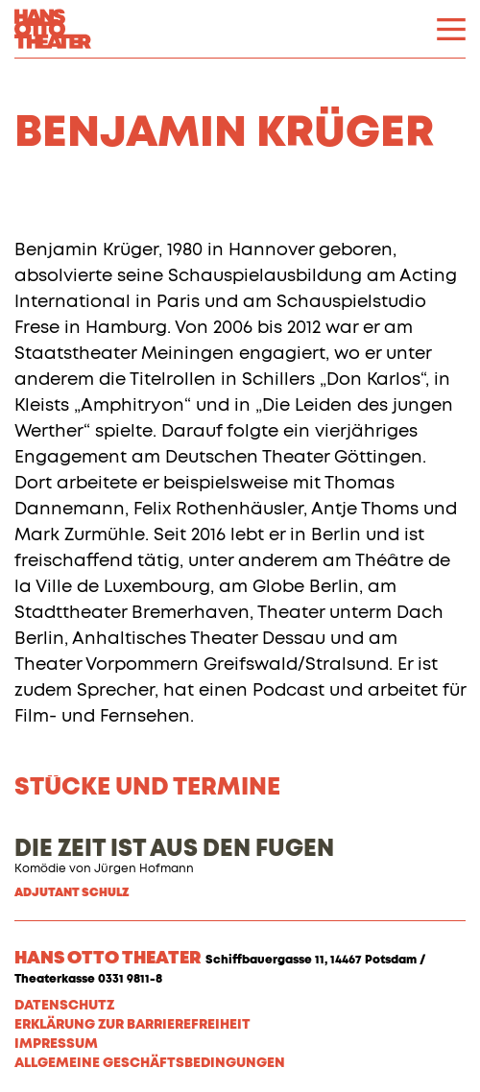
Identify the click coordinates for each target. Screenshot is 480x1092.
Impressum (56, 1044)
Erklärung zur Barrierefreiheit (132, 1025)
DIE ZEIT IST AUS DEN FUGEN (174, 849)
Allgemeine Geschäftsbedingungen (149, 1063)
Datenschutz (64, 1005)
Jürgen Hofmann (144, 869)
